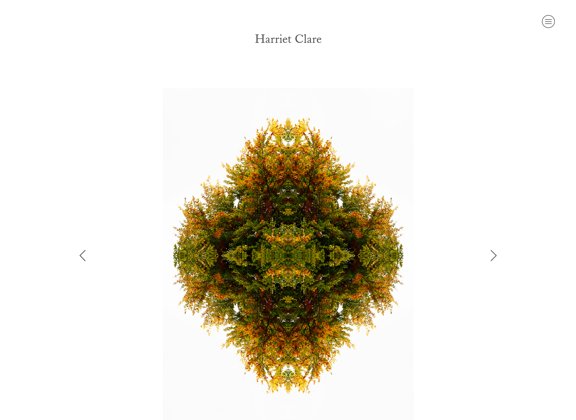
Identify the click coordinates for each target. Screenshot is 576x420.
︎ (548, 22)
